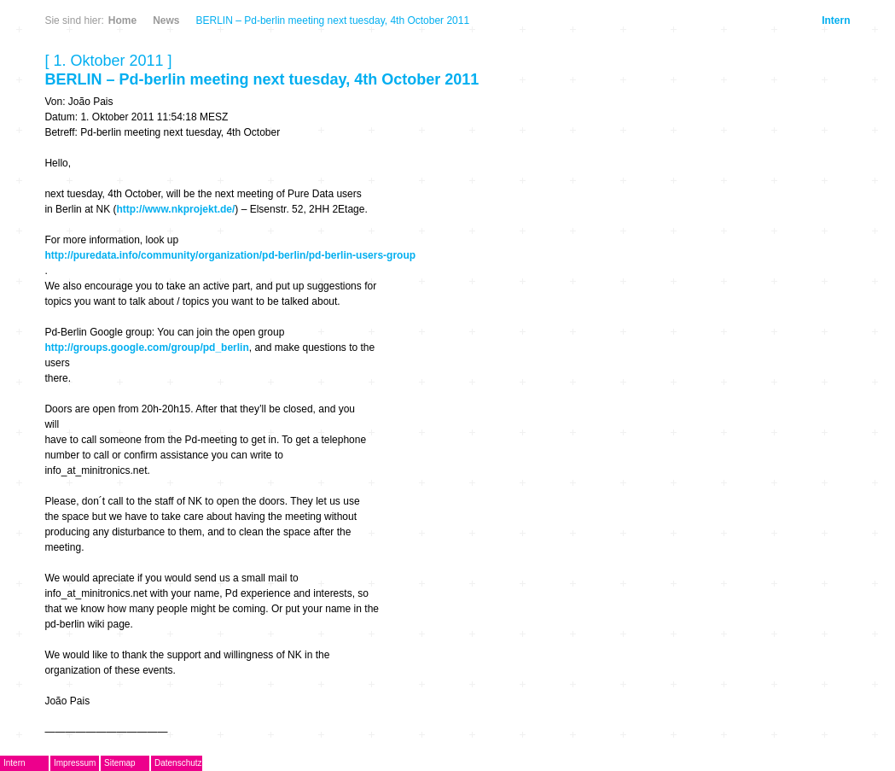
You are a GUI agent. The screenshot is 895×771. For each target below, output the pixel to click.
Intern (836, 20)
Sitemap (120, 763)
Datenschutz (178, 763)
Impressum (75, 763)
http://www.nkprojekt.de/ (175, 209)
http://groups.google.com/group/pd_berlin (146, 347)
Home (122, 20)
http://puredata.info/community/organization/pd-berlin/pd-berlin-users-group (230, 255)
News (166, 20)
